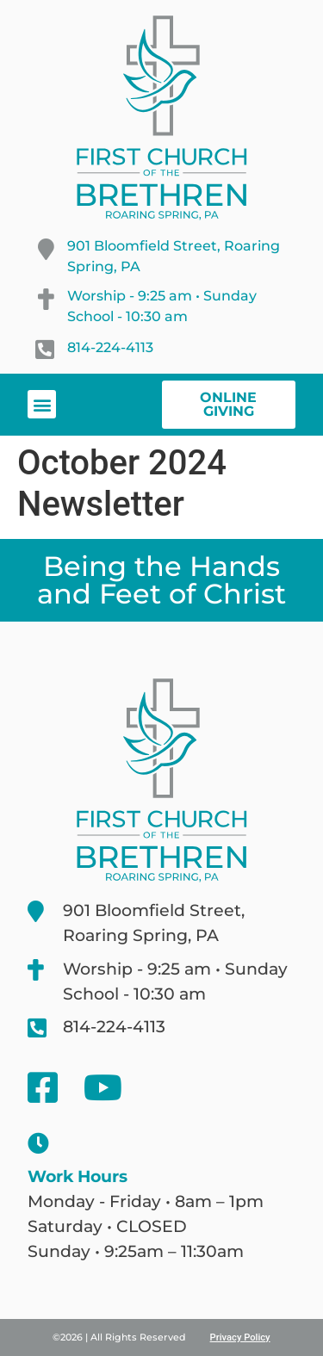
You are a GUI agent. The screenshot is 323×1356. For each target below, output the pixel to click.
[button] (42, 404)
